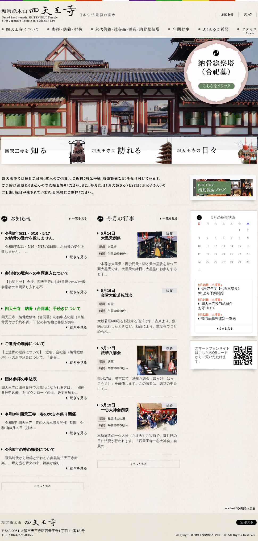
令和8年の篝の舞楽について (30, 449)
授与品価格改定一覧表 (218, 318)
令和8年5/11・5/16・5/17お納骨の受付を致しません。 (31, 235)
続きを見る (78, 257)
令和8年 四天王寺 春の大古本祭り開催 (40, 414)
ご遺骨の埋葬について (25, 343)
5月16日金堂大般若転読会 (117, 292)
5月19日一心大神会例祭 (115, 407)
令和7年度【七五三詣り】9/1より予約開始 (219, 291)
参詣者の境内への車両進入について (37, 273)
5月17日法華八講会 (111, 350)
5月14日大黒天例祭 (111, 235)
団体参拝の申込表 (21, 379)
